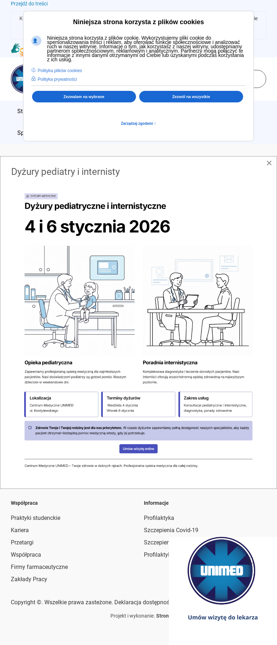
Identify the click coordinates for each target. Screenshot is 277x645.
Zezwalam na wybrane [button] (83, 96)
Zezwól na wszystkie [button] (191, 96)
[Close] (269, 162)
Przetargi (22, 542)
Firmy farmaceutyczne (39, 567)
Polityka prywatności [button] (57, 79)
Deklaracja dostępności (144, 602)
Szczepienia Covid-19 (171, 530)
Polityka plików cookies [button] (60, 70)
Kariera (20, 530)
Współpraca (26, 554)
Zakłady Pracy (29, 579)
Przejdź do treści (29, 3)
